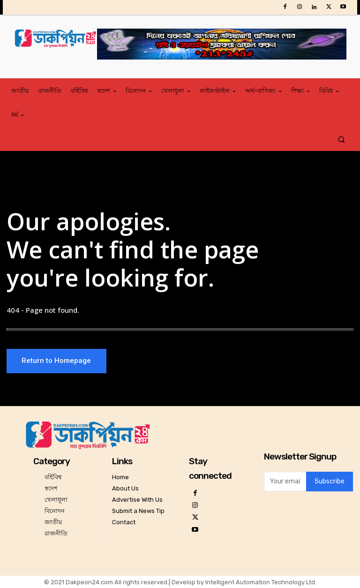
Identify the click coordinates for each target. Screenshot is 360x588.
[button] (341, 139)
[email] (285, 481)
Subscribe (330, 482)
